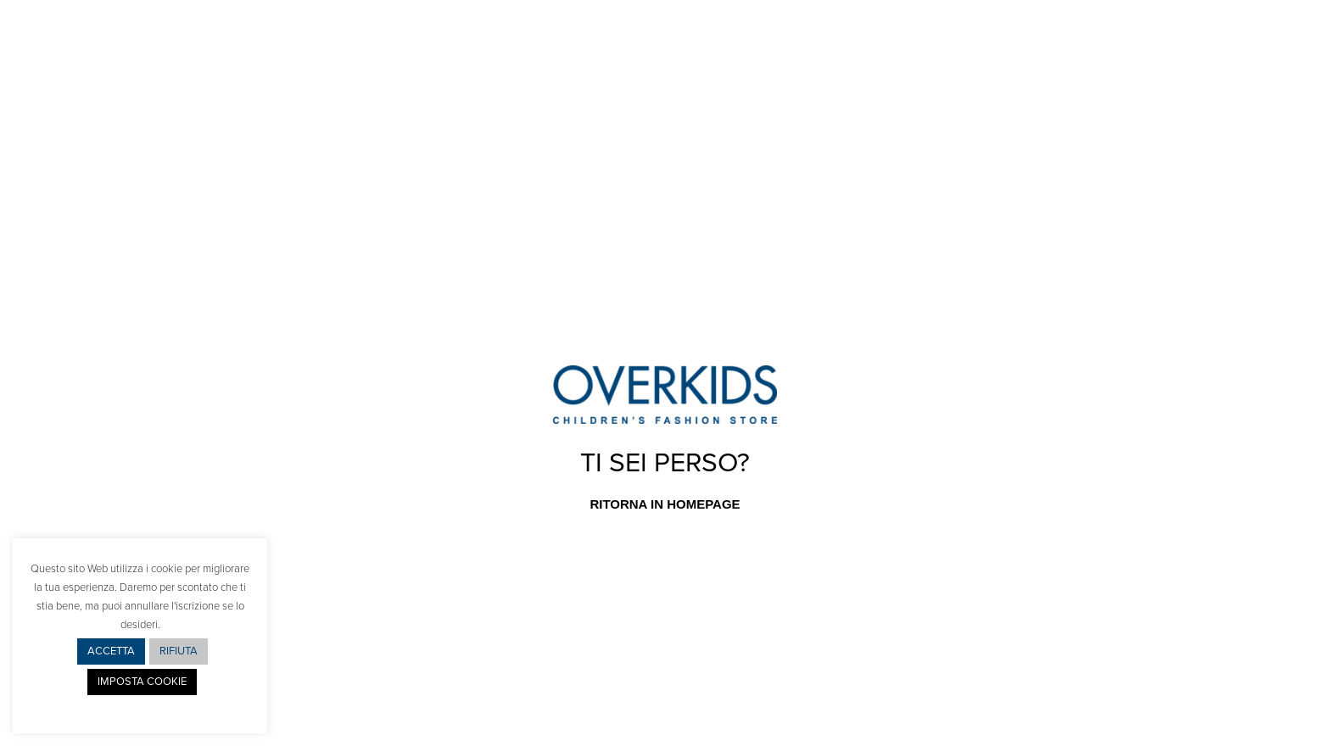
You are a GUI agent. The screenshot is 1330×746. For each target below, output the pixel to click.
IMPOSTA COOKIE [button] (142, 681)
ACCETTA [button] (111, 651)
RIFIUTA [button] (178, 651)
